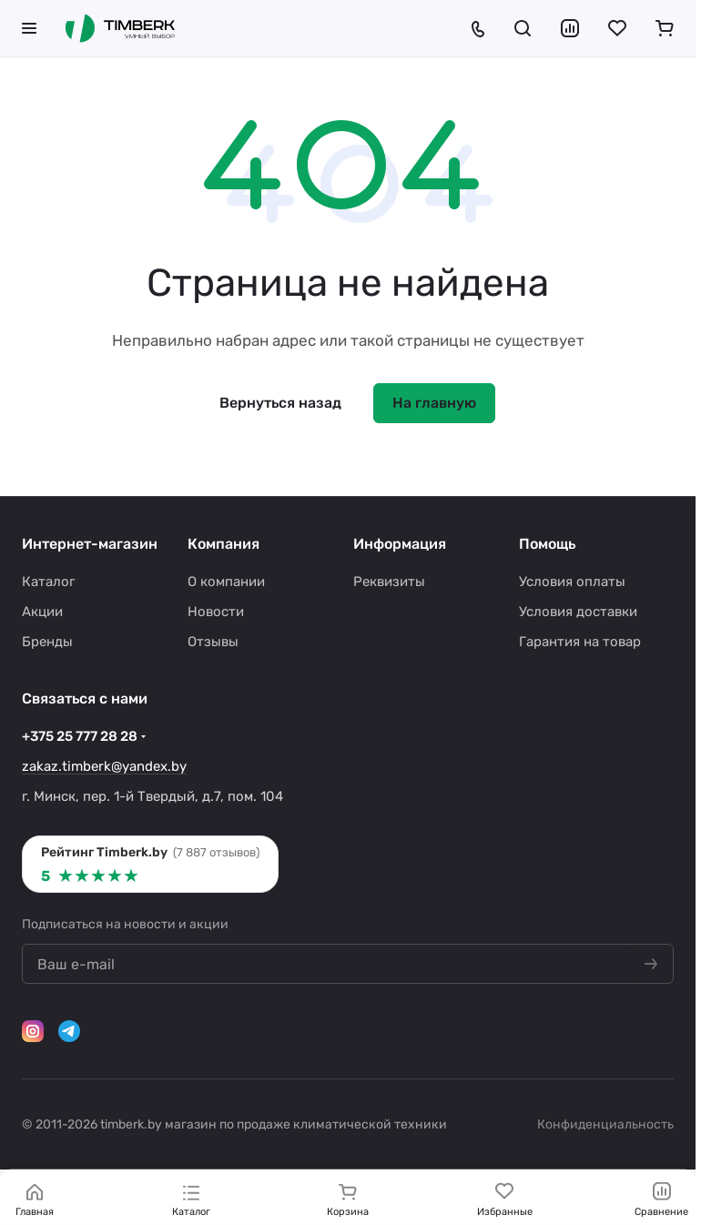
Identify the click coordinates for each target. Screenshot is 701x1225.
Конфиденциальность (605, 1124)
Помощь (547, 543)
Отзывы (213, 641)
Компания (223, 543)
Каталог (48, 581)
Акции (42, 611)
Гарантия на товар (580, 641)
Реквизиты (389, 581)
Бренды (47, 641)
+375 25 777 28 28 (79, 736)
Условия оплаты (572, 581)
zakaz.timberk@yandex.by (104, 766)
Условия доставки (578, 611)
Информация (399, 543)
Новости (216, 611)
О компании (226, 581)
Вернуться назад (280, 402)
